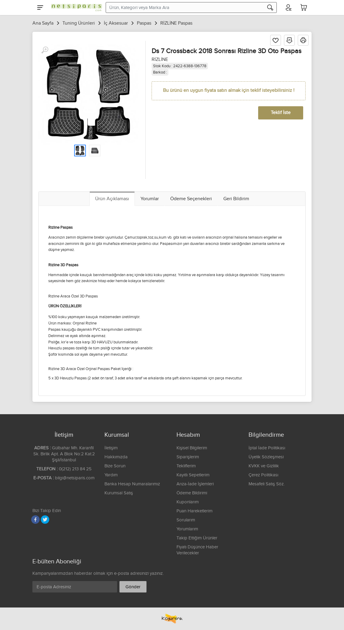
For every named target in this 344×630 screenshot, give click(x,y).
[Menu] (40, 7)
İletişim (111, 448)
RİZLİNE (160, 59)
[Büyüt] (44, 50)
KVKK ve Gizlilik (264, 466)
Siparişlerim (188, 457)
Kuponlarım (188, 502)
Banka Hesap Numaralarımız (132, 484)
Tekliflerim (186, 466)
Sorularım (186, 520)
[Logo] (75, 7)
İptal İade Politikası (267, 448)
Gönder (132, 586)
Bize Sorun (114, 466)
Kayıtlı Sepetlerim (193, 475)
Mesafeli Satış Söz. (267, 484)
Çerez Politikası (263, 475)
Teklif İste (281, 113)
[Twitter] (45, 519)
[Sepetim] (304, 7)
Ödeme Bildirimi (192, 493)
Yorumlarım (187, 529)
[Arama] (270, 7)
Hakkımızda (116, 457)
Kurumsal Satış (118, 493)
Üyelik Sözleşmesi (266, 457)
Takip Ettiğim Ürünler (197, 538)
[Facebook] (35, 519)
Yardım (111, 475)
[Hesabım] (288, 7)
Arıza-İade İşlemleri (195, 484)
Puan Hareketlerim (195, 511)
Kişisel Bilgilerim (192, 448)
